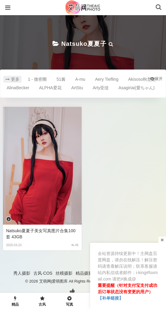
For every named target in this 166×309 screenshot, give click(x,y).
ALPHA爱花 (50, 87)
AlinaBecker (18, 87)
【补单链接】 (110, 298)
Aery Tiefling (106, 79)
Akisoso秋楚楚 (142, 79)
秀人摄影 (21, 273)
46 (75, 245)
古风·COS (42, 273)
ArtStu (77, 87)
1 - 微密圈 (37, 79)
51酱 (61, 79)
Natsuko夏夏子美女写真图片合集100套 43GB (41, 233)
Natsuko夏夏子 (84, 43)
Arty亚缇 (101, 87)
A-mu (80, 79)
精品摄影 (84, 273)
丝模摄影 (64, 273)
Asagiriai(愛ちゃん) (136, 87)
